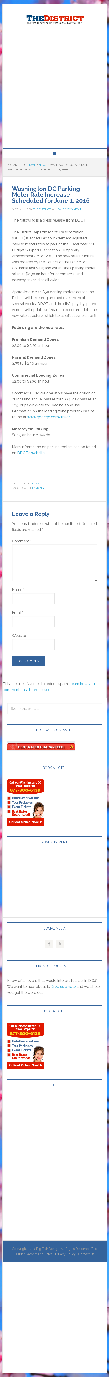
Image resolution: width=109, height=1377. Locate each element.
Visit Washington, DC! (55, 18)
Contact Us (86, 1254)
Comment (21, 541)
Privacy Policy (65, 1254)
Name (18, 590)
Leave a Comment (68, 209)
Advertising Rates (40, 1254)
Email (17, 613)
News (35, 483)
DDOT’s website (31, 453)
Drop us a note (63, 986)
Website (19, 635)
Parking (38, 487)
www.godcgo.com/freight (49, 417)
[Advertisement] (54, 87)
